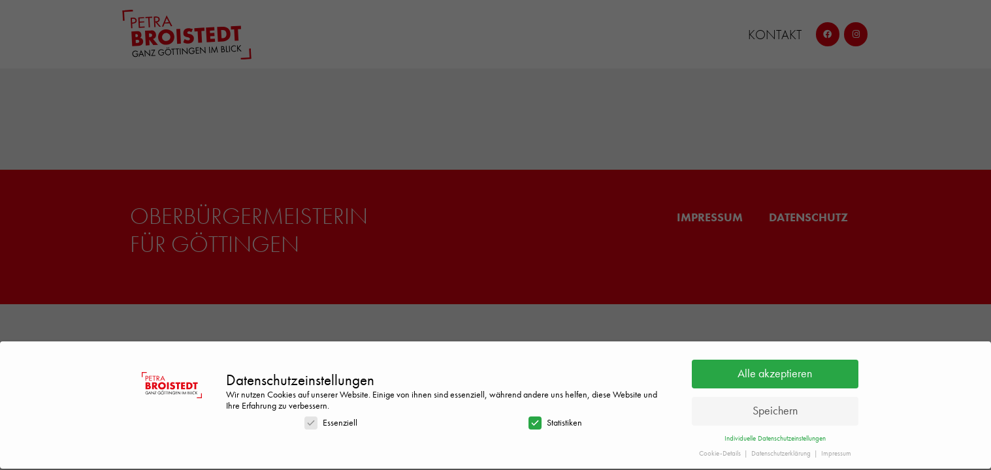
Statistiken (555, 419)
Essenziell (330, 419)
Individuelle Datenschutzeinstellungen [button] (775, 435)
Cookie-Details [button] (721, 450)
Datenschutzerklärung (782, 450)
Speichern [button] (775, 408)
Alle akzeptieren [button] (775, 371)
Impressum (836, 450)
